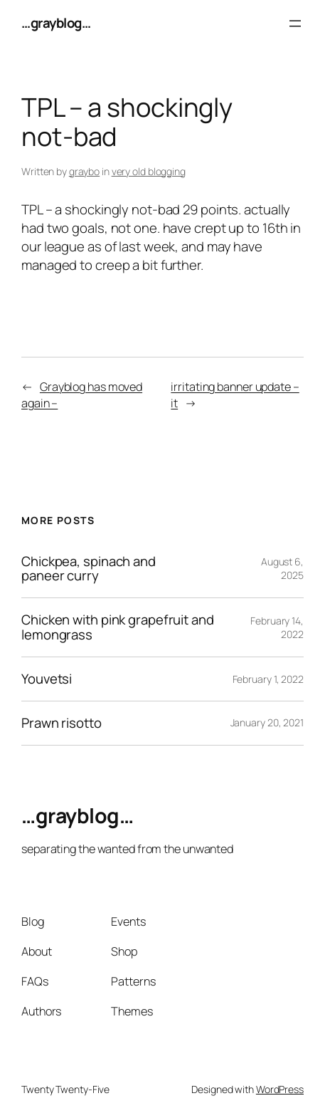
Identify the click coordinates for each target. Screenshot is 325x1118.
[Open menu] (295, 23)
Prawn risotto (61, 723)
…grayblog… (55, 23)
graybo (84, 171)
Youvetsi (46, 679)
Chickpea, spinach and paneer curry (88, 569)
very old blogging (149, 171)
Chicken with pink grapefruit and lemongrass (117, 627)
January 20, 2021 (267, 722)
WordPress (280, 1089)
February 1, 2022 (268, 679)
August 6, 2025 (282, 568)
